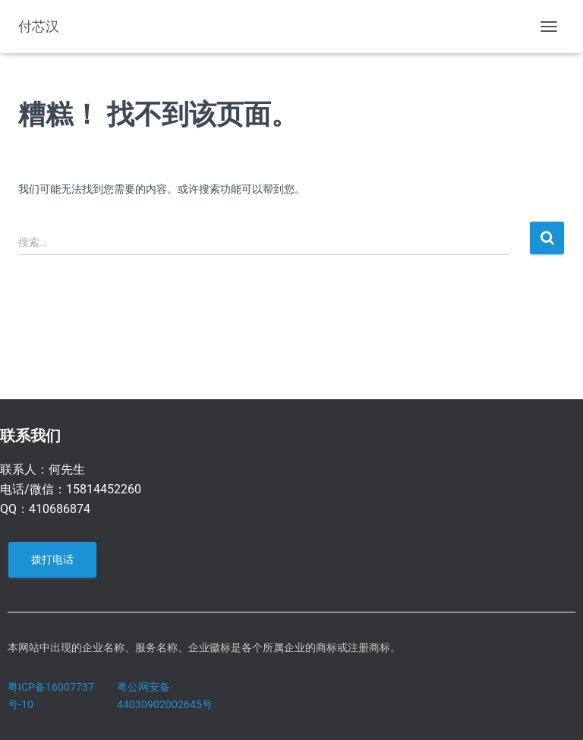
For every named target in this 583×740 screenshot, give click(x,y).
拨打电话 (52, 559)
